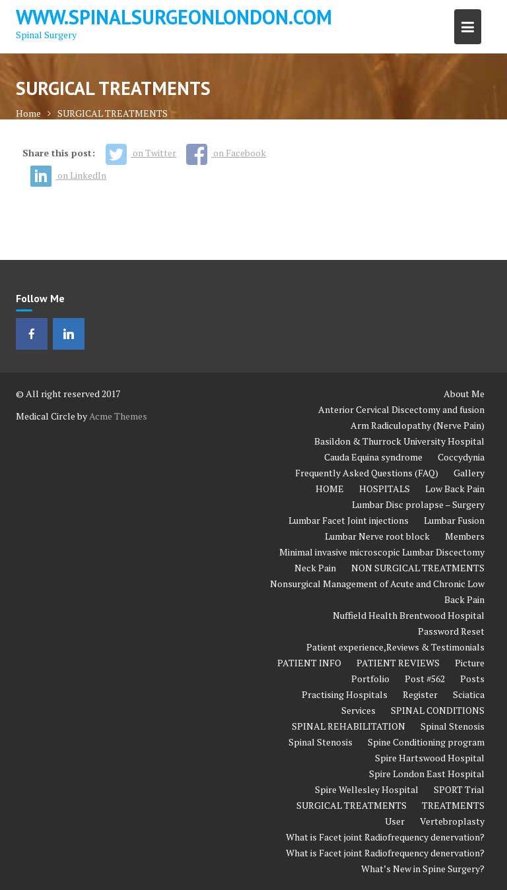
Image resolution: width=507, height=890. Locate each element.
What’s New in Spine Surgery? (423, 868)
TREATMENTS (453, 805)
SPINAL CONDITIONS (438, 710)
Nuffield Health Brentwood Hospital (409, 615)
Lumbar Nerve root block (377, 536)
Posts (472, 678)
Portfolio (370, 678)
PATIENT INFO (309, 662)
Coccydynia (461, 457)
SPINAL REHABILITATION (348, 726)
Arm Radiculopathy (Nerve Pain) (418, 425)
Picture (470, 662)
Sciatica (469, 694)
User (395, 821)
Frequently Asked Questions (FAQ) (366, 472)
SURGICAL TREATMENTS (351, 805)
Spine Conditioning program (426, 742)
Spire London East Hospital (427, 773)
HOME (330, 488)
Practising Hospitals (345, 694)
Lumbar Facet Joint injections (348, 520)
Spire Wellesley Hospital (367, 789)
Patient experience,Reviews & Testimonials (395, 647)
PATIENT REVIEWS (398, 662)
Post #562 (425, 678)
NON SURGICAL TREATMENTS (418, 567)
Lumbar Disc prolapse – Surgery (418, 504)
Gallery (469, 472)
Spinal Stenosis (453, 726)
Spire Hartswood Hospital (430, 757)
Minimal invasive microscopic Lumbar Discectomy (382, 552)
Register (420, 694)
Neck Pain (315, 567)
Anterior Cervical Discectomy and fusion (401, 409)
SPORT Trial (459, 789)
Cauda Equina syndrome (373, 457)
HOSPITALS (384, 488)
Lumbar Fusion (454, 520)
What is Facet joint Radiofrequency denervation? (385, 837)
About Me (464, 393)
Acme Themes (118, 416)
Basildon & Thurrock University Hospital (399, 441)
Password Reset (451, 631)
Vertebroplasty (452, 821)
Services (358, 710)
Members (465, 536)
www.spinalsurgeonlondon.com (174, 17)
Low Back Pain (455, 488)
